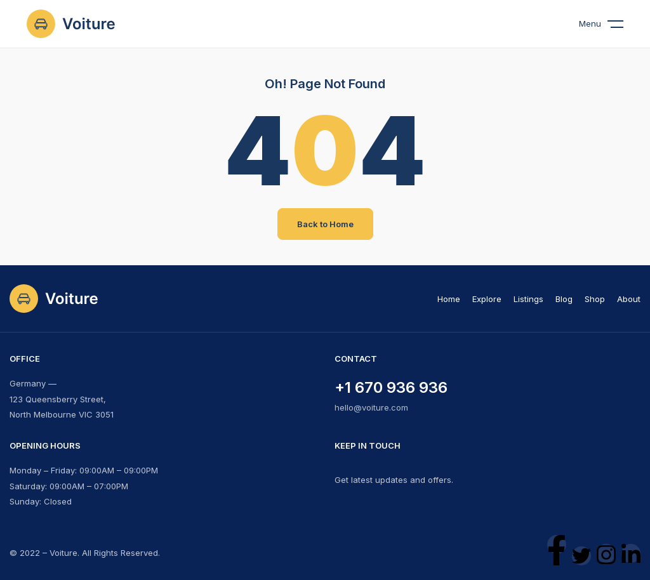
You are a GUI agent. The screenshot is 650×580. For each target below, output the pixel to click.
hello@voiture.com (371, 407)
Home (448, 299)
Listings (528, 299)
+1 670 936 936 (391, 387)
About (628, 299)
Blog (564, 299)
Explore (486, 299)
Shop (595, 299)
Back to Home (325, 224)
